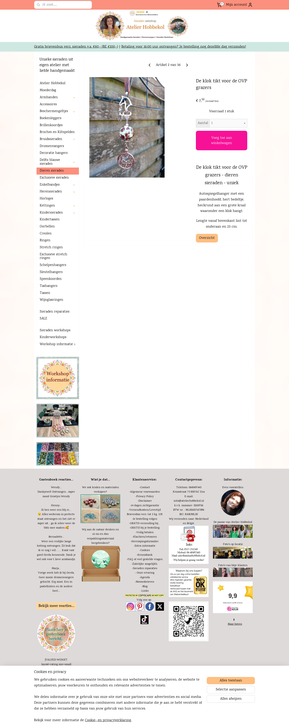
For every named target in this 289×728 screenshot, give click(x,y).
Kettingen (58, 233)
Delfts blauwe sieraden (58, 190)
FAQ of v (133, 587)
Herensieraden (58, 219)
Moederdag (48, 118)
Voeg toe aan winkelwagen (221, 168)
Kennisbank (145, 583)
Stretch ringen (51, 275)
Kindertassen (50, 247)
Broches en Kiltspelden (57, 160)
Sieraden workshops (55, 358)
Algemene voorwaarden (145, 520)
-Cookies (144, 578)
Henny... (56, 534)
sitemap (154, 720)
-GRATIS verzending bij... (144, 551)
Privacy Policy (145, 524)
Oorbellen (47, 254)
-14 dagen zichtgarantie (144, 534)
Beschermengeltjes (58, 139)
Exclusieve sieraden (54, 205)
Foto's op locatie (233, 572)
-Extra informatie (144, 574)
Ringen (45, 268)
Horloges (46, 226)
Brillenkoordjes (51, 153)
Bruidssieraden (58, 167)
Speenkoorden (51, 307)
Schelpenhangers (53, 293)
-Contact (144, 515)
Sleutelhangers (51, 300)
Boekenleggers (50, 146)
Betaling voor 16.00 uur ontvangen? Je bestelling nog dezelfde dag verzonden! (183, 74)
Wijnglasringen (51, 327)
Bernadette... (56, 565)
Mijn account (239, 4)
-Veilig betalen (144, 560)
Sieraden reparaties (54, 339)
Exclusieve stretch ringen (53, 284)
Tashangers (48, 314)
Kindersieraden (58, 240)
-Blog (144, 614)
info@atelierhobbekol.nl (189, 529)
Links (145, 619)
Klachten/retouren (145, 565)
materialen (112, 515)
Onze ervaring (145, 601)
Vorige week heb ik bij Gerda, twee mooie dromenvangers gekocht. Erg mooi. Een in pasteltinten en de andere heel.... (56, 610)
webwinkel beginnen (174, 720)
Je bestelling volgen (145, 547)
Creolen (46, 261)
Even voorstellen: (233, 515)
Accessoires (48, 132)
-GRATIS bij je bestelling (144, 556)
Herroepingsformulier (145, 569)
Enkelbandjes (58, 212)
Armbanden (58, 125)
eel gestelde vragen (150, 587)
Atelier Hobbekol (52, 111)
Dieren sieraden (52, 198)
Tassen (45, 321)
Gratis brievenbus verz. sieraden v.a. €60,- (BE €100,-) (76, 74)
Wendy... (56, 515)
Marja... (56, 596)
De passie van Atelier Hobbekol (233, 550)
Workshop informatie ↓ (58, 372)
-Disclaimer (144, 529)
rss (160, 720)
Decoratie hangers (54, 181)
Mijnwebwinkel (204, 720)
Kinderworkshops (53, 365)
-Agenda (144, 605)
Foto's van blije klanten (232, 593)
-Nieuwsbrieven (144, 610)
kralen (96, 515)
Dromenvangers (52, 174)
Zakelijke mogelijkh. (145, 592)
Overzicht (207, 266)
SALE (43, 346)
